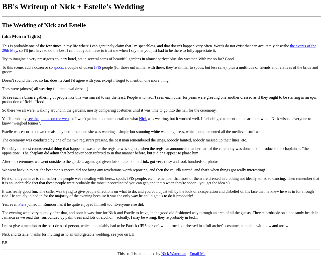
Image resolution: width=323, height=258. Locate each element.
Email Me (198, 254)
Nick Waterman (173, 254)
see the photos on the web (48, 119)
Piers (22, 204)
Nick (143, 119)
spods (58, 67)
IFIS (97, 67)
